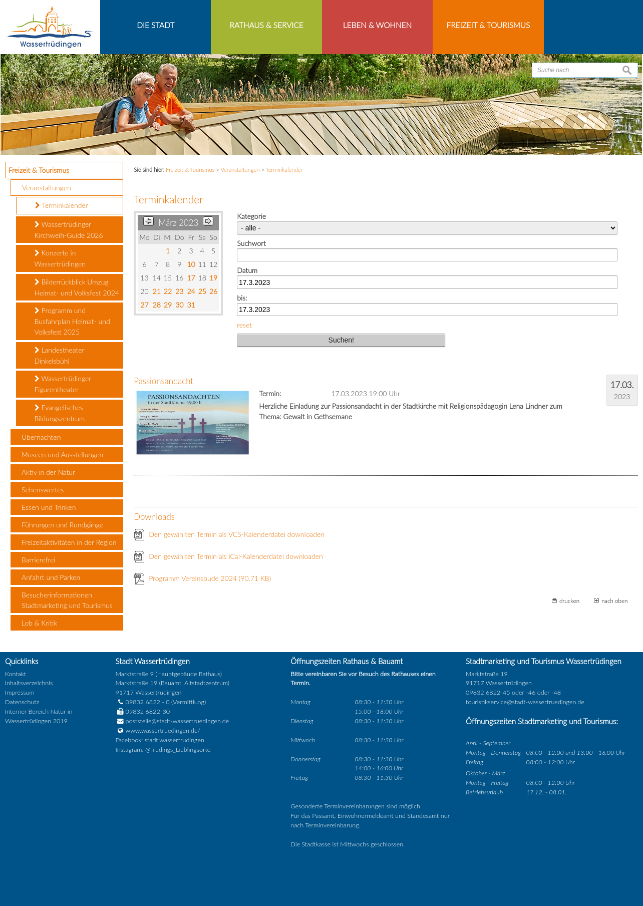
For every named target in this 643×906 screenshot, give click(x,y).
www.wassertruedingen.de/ (163, 730)
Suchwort (251, 243)
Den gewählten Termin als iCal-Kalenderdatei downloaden (236, 556)
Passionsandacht (163, 381)
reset (244, 325)
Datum (247, 270)
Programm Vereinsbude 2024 (210, 578)
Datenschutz (22, 702)
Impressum (20, 692)
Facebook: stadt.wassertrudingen (160, 740)
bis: (242, 297)
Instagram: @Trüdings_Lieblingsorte (163, 749)
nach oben (614, 600)
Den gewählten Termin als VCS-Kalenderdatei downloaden (237, 534)
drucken (569, 600)
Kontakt (15, 674)
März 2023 (178, 222)
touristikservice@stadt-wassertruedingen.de (525, 702)
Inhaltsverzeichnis (29, 683)
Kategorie (251, 216)
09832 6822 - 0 (143, 702)
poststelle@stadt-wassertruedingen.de (177, 721)
